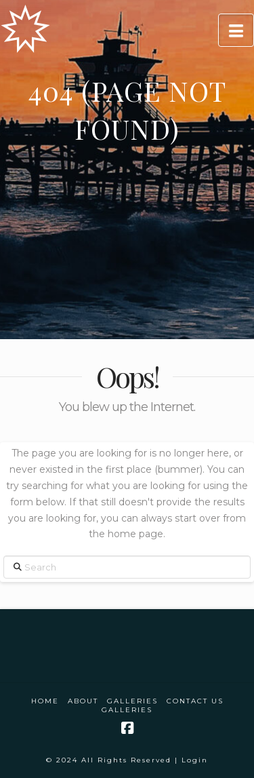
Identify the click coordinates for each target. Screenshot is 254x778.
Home (45, 701)
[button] (236, 30)
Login (195, 760)
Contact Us (195, 701)
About (83, 701)
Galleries (132, 701)
